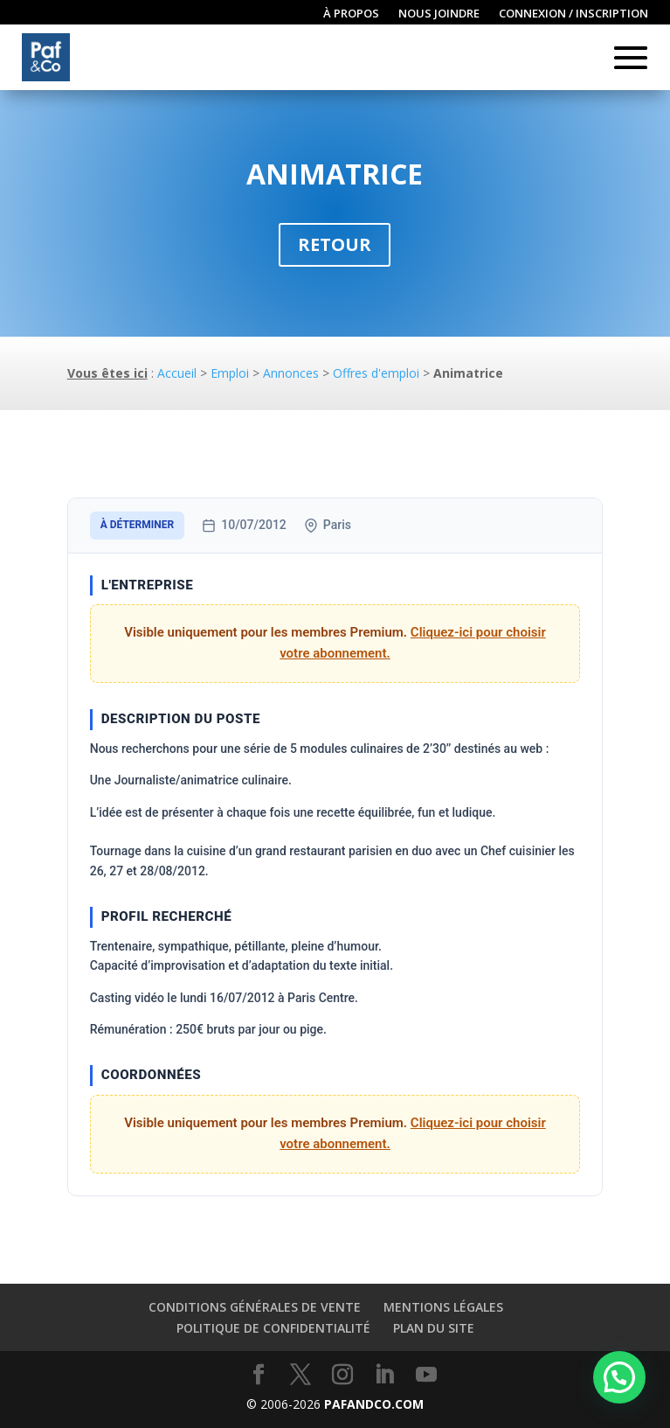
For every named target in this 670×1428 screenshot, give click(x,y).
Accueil (177, 373)
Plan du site (433, 1328)
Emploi (230, 373)
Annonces (291, 373)
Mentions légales (443, 1307)
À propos (351, 14)
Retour (334, 244)
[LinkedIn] (384, 1375)
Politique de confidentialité (273, 1328)
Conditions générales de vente (255, 1307)
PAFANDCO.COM (374, 1404)
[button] (619, 1377)
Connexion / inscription (573, 14)
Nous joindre (439, 14)
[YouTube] (426, 1375)
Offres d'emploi (376, 373)
